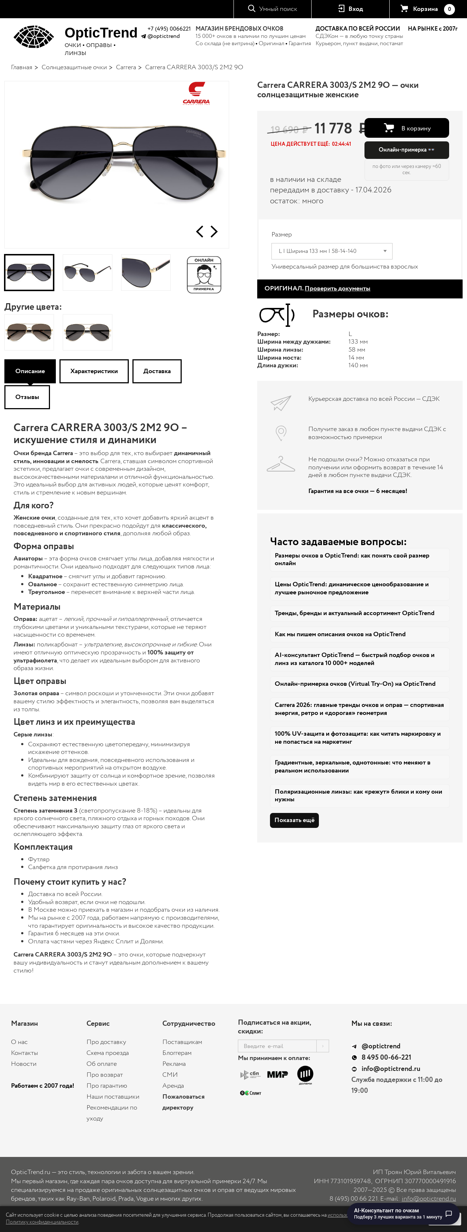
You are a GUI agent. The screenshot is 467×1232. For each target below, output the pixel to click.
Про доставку (106, 1042)
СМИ (170, 1075)
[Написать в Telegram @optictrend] (143, 37)
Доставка (157, 371)
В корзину (416, 128)
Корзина (434, 9)
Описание (30, 371)
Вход (355, 9)
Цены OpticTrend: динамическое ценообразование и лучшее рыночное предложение (352, 588)
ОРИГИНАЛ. (317, 288)
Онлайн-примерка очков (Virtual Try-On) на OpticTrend (355, 684)
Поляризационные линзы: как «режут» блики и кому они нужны (358, 796)
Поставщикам (182, 1042)
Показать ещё (294, 820)
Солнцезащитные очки (74, 67)
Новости (23, 1064)
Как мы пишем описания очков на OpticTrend (340, 634)
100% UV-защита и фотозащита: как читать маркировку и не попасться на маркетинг (358, 738)
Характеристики (94, 371)
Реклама (174, 1064)
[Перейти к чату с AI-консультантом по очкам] (403, 1214)
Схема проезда (107, 1053)
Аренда (173, 1086)
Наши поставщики (112, 1097)
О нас (19, 1042)
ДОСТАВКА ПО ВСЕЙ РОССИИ (358, 29)
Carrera (126, 67)
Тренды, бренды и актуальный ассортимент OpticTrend (355, 613)
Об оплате (101, 1064)
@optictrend (163, 36)
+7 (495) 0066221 (169, 29)
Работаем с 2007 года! (42, 1086)
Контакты (24, 1053)
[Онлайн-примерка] (204, 272)
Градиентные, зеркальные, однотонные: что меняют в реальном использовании (353, 766)
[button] (200, 232)
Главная (21, 67)
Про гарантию (106, 1086)
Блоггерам (177, 1053)
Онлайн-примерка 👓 (407, 150)
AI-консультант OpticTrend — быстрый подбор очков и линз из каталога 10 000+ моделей (355, 659)
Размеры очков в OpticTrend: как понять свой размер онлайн (352, 559)
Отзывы (27, 397)
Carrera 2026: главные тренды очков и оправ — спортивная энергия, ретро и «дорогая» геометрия (359, 709)
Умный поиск (278, 9)
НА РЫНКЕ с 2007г (433, 29)
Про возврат (104, 1075)
